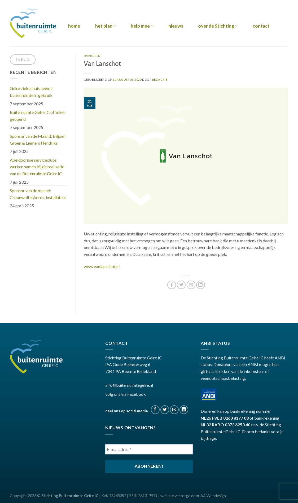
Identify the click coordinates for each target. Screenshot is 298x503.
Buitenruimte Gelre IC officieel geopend (37, 116)
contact (261, 26)
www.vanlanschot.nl (102, 266)
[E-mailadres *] (149, 449)
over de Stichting (218, 26)
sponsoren (92, 55)
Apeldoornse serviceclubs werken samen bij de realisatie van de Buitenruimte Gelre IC (37, 166)
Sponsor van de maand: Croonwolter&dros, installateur (38, 194)
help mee (142, 26)
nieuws (175, 26)
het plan (105, 26)
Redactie (159, 79)
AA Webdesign (213, 495)
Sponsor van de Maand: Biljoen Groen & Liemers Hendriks (37, 139)
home (74, 26)
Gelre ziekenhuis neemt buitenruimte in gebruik (31, 92)
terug (22, 59)
